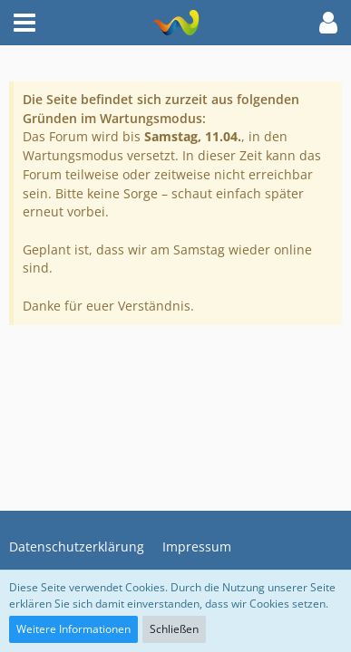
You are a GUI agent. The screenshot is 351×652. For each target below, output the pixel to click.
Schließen (174, 629)
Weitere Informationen (73, 629)
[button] (24, 22)
